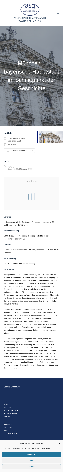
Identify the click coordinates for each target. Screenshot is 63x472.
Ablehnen (31, 460)
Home (6, 404)
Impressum (8, 427)
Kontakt (7, 417)
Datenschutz (9, 424)
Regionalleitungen (11, 410)
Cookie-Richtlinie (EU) (12, 433)
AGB (5, 430)
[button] (59, 443)
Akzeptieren (31, 454)
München (11, 167)
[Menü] (58, 13)
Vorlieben (31, 467)
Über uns (7, 407)
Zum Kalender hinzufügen (19, 151)
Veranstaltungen (10, 414)
